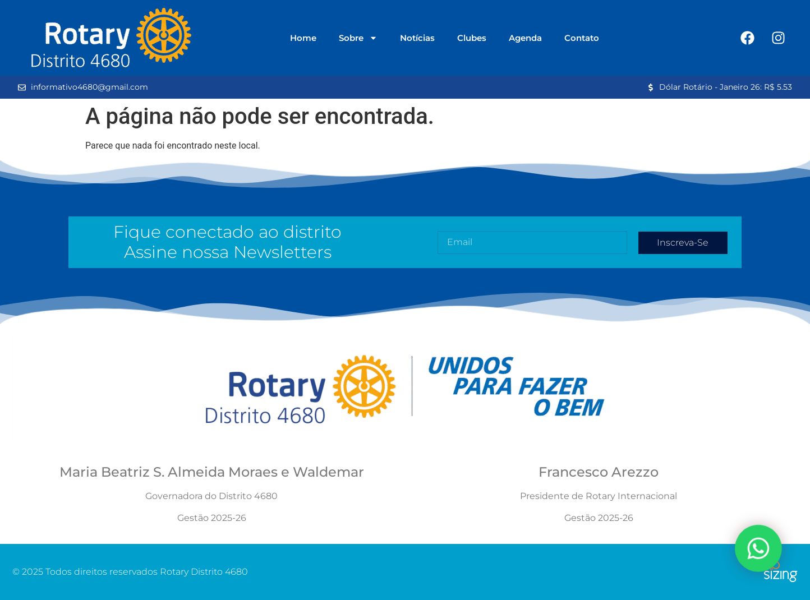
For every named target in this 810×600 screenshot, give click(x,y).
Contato (581, 38)
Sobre (358, 38)
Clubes (471, 38)
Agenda (525, 38)
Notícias (417, 38)
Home (303, 38)
